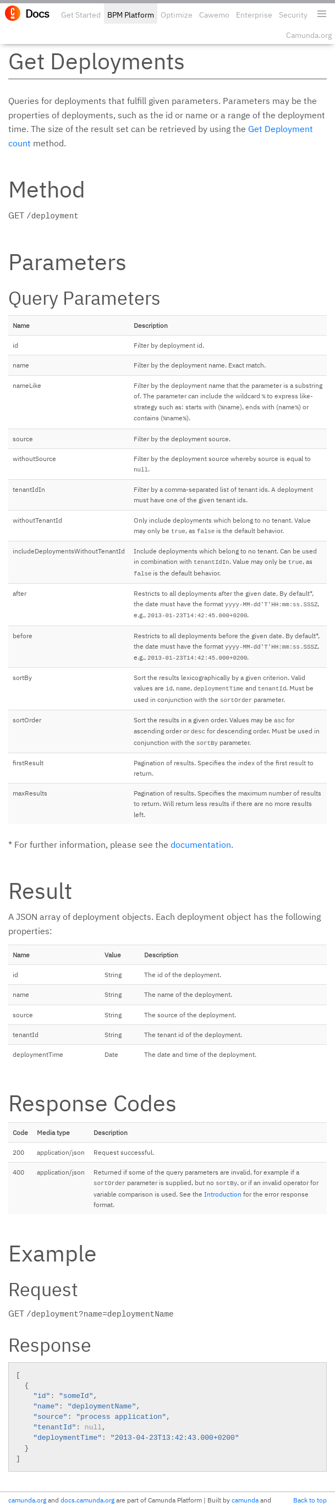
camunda (245, 1500)
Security (293, 15)
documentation (201, 844)
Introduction (222, 1194)
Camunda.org (309, 35)
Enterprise (254, 15)
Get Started (81, 15)
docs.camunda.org (87, 1500)
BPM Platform (130, 15)
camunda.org (27, 1500)
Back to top (310, 1500)
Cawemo (214, 15)
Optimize (177, 15)
